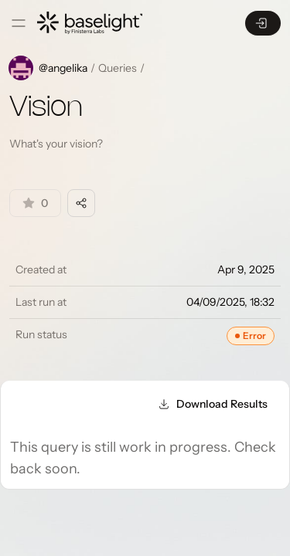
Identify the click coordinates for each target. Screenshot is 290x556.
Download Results (213, 404)
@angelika (63, 68)
